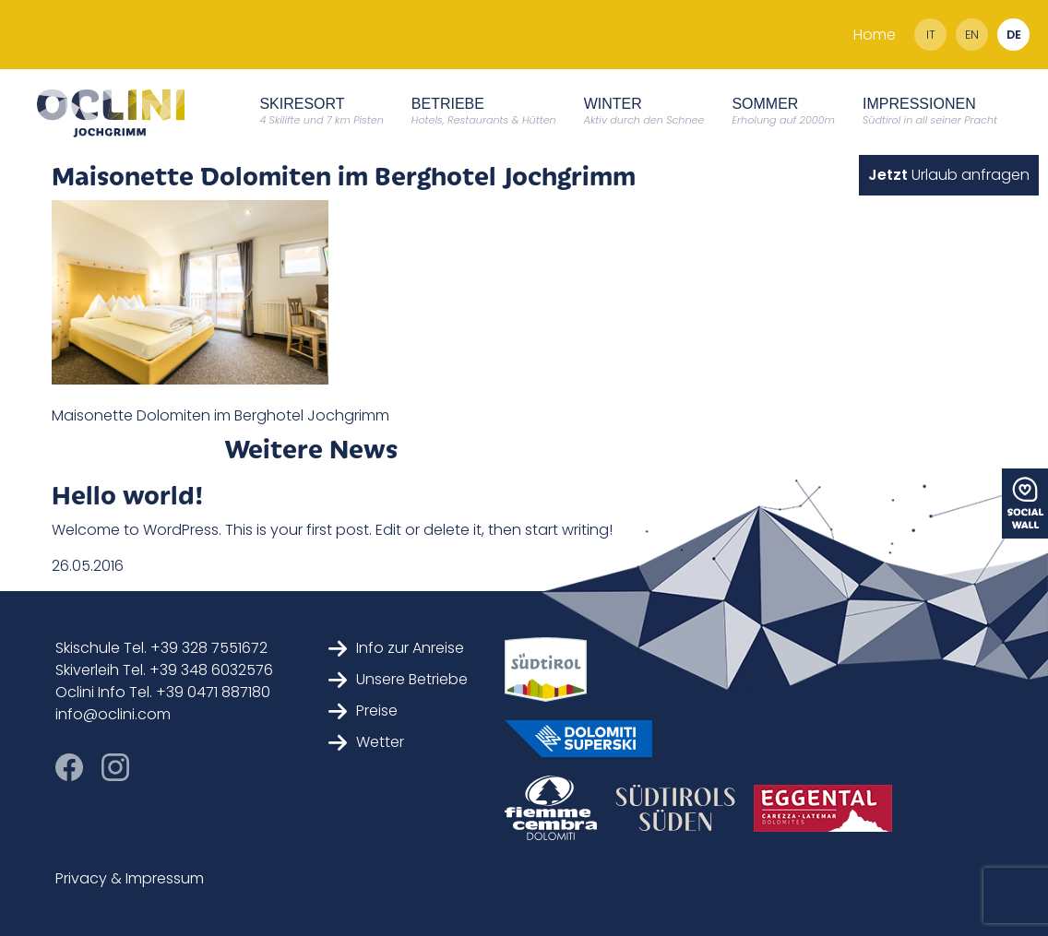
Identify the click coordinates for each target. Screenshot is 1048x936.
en (972, 34)
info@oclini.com (113, 714)
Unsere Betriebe (398, 679)
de (1013, 34)
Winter (644, 111)
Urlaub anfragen (949, 174)
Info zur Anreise (396, 647)
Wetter (366, 741)
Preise (363, 710)
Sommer (783, 111)
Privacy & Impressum (129, 878)
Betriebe (483, 111)
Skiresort (321, 111)
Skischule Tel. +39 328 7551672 (161, 647)
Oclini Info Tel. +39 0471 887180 (162, 692)
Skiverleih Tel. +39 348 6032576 (164, 670)
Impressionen (930, 111)
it (930, 34)
